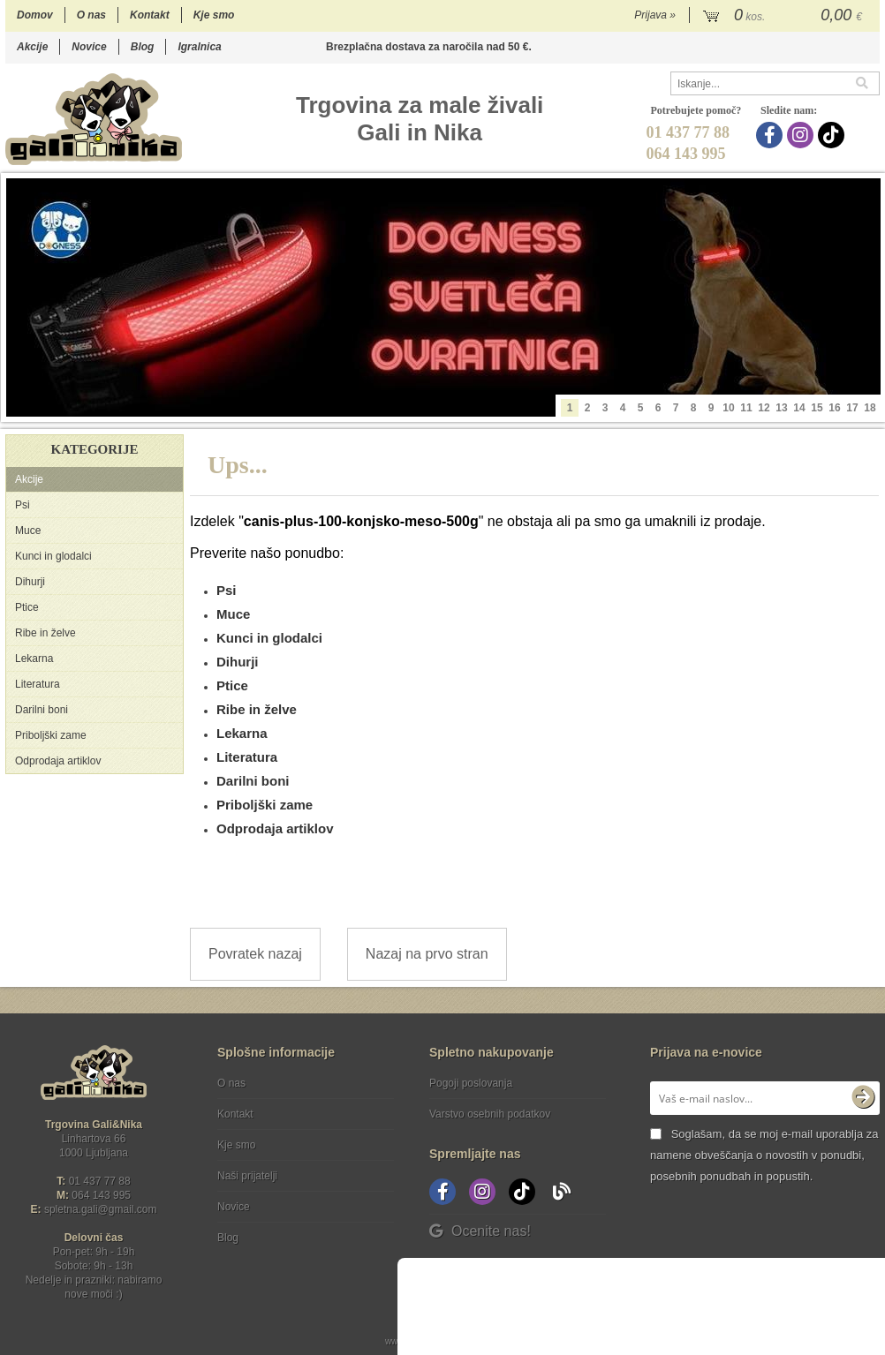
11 (746, 408)
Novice (89, 47)
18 (869, 408)
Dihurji (30, 582)
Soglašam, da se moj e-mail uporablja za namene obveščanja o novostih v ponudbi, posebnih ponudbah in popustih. (764, 1155)
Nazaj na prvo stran (427, 953)
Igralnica (199, 47)
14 (799, 408)
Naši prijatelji (247, 1176)
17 (852, 408)
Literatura (37, 684)
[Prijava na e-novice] (863, 1098)
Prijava (655, 15)
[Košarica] (785, 16)
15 (816, 408)
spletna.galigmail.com (100, 1209)
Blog (143, 47)
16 (834, 408)
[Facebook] (771, 135)
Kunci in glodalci (53, 556)
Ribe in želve (45, 633)
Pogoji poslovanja (470, 1083)
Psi (22, 505)
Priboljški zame (51, 735)
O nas (91, 15)
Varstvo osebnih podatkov (489, 1114)
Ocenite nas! (480, 1230)
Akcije (32, 47)
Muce (28, 530)
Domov (35, 15)
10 (728, 408)
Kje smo (214, 15)
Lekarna (34, 658)
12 (763, 408)
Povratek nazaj (255, 953)
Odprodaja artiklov (58, 761)
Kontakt (150, 15)
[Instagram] (802, 135)
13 (781, 408)
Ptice (27, 607)
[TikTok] (833, 135)
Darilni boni (41, 710)
